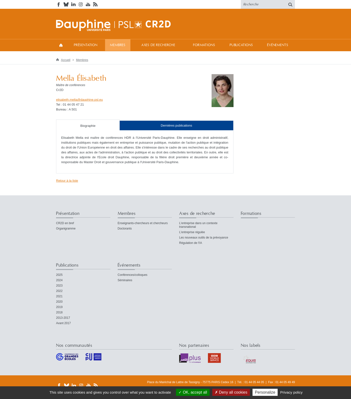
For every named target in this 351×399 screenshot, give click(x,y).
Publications (241, 45)
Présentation (86, 45)
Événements (277, 45)
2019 (59, 307)
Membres (118, 45)
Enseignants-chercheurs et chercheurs (143, 223)
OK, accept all (192, 392)
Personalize (265, 392)
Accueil (61, 45)
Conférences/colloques (132, 275)
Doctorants (125, 228)
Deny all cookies (231, 392)
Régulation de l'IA (190, 243)
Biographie (88, 126)
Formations (204, 45)
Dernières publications (176, 125)
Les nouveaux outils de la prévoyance (203, 237)
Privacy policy (291, 392)
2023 (59, 285)
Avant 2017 (63, 323)
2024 (59, 280)
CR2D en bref (65, 223)
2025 (59, 275)
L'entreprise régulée (192, 232)
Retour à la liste (67, 180)
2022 (59, 291)
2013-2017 (63, 317)
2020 (59, 301)
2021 (59, 296)
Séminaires (125, 280)
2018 (59, 312)
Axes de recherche (158, 45)
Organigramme (66, 228)
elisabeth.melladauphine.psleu (79, 99)
